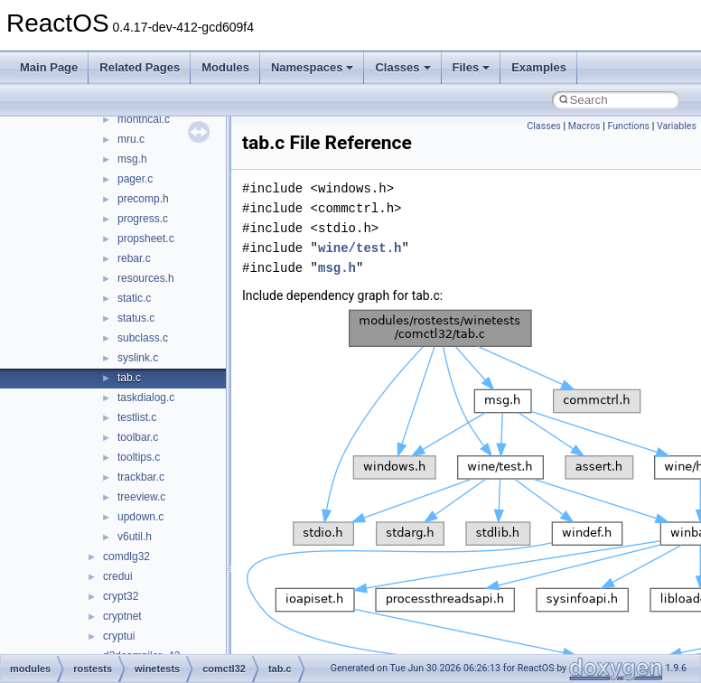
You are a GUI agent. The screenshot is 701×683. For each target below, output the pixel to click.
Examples (538, 67)
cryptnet (122, 616)
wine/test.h (359, 248)
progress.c (142, 218)
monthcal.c (143, 119)
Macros (584, 126)
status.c (135, 318)
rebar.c (134, 258)
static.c (134, 298)
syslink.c (137, 357)
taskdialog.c (145, 397)
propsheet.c (145, 238)
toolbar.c (137, 437)
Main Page (49, 67)
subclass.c (142, 338)
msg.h (132, 159)
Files (472, 67)
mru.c (131, 139)
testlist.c (136, 417)
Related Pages (139, 67)
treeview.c (141, 497)
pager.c (135, 179)
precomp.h (143, 198)
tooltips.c (138, 457)
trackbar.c (140, 477)
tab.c (129, 377)
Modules (225, 67)
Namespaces (312, 67)
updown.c (140, 516)
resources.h (145, 278)
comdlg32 (126, 556)
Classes (402, 67)
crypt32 (120, 596)
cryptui (119, 636)
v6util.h (134, 536)
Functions (628, 126)
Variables (676, 126)
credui (118, 576)
